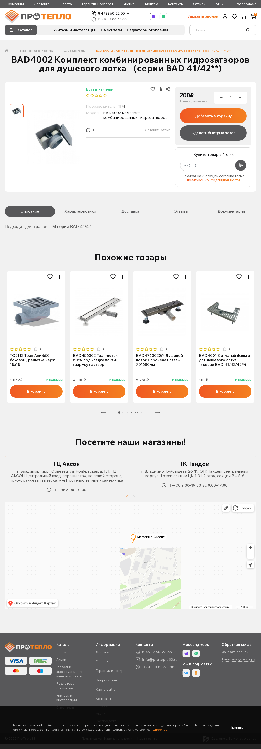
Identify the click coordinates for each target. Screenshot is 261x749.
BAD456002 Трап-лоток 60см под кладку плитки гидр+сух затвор (95, 360)
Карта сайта (106, 689)
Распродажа (245, 4)
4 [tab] (131, 412)
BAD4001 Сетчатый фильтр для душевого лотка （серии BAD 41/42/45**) (224, 360)
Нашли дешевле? (194, 101)
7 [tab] (142, 412)
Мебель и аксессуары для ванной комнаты (69, 671)
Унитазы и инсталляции (74, 29)
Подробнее (159, 729)
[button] (225, 17)
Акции (220, 4)
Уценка (129, 4)
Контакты (175, 4)
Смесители (111, 29)
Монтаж (151, 4)
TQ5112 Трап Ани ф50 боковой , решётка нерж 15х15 (32, 360)
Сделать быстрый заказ (213, 132)
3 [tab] (127, 412)
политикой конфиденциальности (213, 180)
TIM (121, 106)
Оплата (66, 4)
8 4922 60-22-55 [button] (157, 652)
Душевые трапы (74, 50)
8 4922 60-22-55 (111, 13)
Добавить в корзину (213, 115)
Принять (236, 727)
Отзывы (199, 4)
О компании (14, 4)
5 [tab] (135, 412)
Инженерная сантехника (36, 50)
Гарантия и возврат (97, 4)
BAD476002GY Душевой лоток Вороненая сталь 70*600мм (159, 360)
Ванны (61, 652)
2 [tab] (123, 412)
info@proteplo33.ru (159, 659)
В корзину (36, 391)
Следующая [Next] (157, 412)
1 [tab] (119, 412)
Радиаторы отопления (147, 29)
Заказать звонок (202, 16)
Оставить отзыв (157, 130)
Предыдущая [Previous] (103, 412)
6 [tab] (138, 412)
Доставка (42, 4)
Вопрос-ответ (107, 680)
